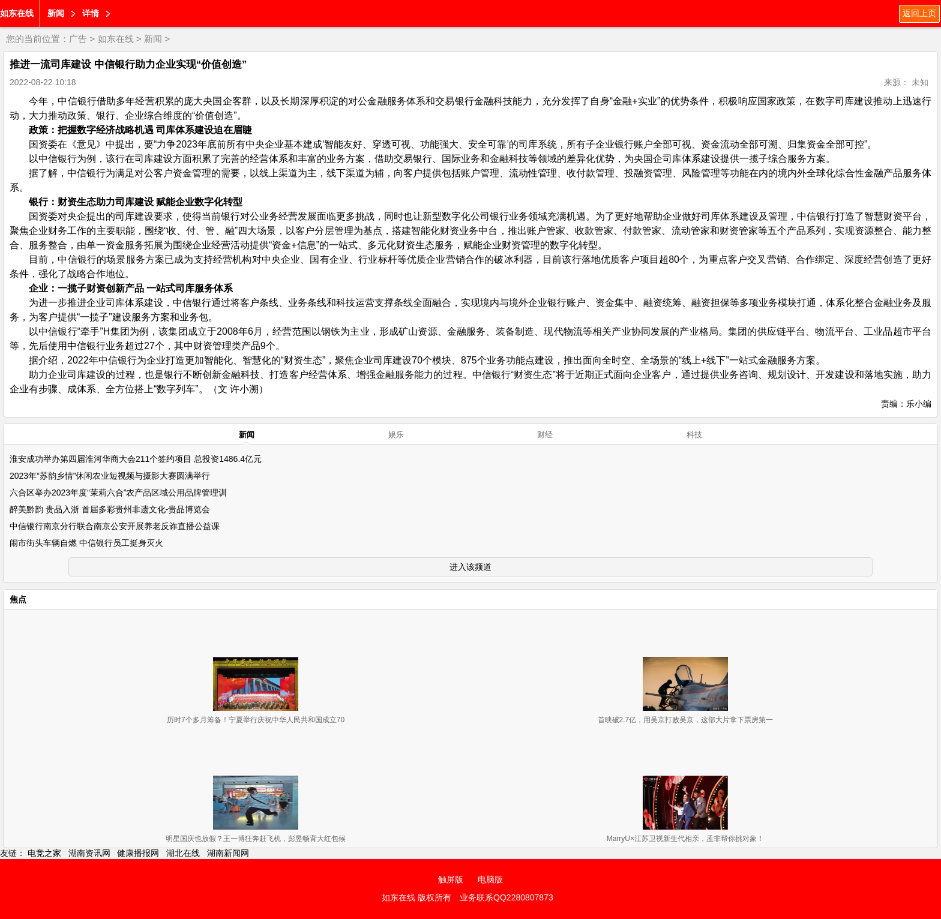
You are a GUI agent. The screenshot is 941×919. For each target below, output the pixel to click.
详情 (90, 13)
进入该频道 (470, 567)
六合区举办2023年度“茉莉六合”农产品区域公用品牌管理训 (118, 492)
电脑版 (490, 879)
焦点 (18, 599)
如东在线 (17, 13)
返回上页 (919, 13)
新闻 (55, 13)
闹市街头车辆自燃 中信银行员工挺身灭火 (86, 543)
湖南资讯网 (89, 853)
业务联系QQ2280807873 (506, 897)
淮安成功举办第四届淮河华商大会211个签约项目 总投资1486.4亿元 (136, 459)
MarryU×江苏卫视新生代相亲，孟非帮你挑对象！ (685, 838)
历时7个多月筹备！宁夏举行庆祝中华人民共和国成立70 (255, 720)
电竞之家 (44, 853)
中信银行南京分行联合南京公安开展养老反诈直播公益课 (115, 526)
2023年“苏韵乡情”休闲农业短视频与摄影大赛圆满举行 (110, 475)
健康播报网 (138, 853)
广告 (78, 39)
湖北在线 (183, 853)
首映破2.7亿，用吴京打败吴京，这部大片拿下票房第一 (686, 720)
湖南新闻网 (228, 853)
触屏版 (450, 879)
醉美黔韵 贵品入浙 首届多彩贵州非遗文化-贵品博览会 (110, 509)
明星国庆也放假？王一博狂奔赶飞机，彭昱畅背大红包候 (256, 838)
